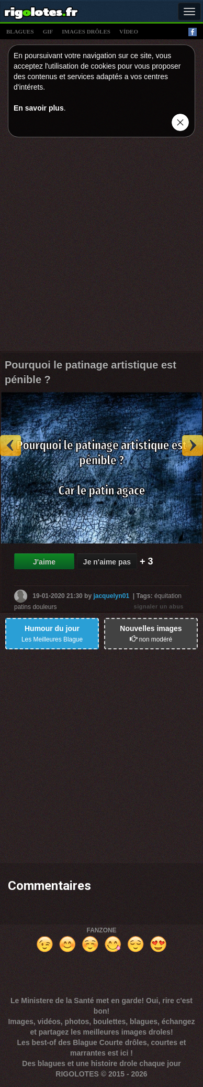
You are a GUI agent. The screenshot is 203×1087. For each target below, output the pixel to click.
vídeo (128, 31)
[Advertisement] (101, 247)
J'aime (44, 562)
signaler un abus (159, 606)
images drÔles (86, 31)
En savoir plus (39, 108)
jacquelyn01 (111, 596)
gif (48, 31)
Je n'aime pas (107, 562)
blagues (20, 31)
